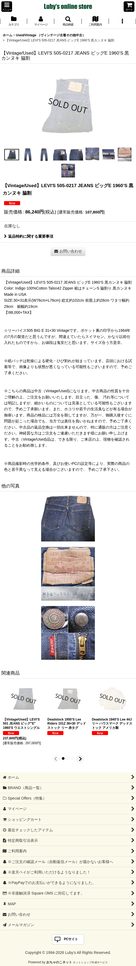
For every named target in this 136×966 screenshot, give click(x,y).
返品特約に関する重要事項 (28, 236)
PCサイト (71, 939)
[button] (6, 6)
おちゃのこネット (59, 962)
